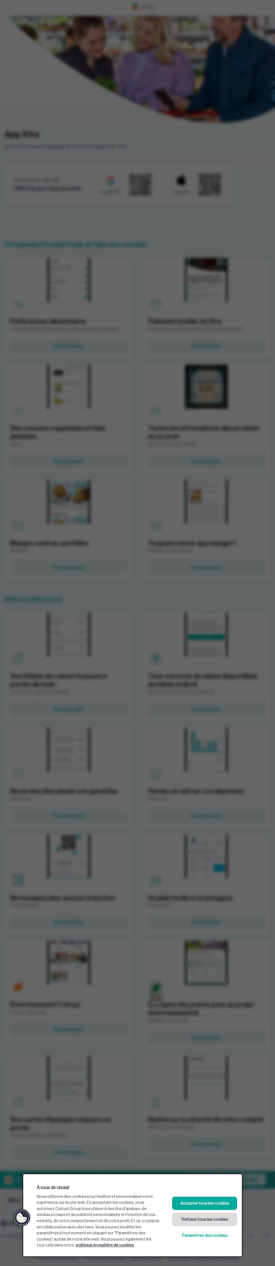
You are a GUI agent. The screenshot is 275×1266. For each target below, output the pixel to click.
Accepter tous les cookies (204, 1203)
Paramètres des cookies (205, 1235)
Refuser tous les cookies (204, 1219)
